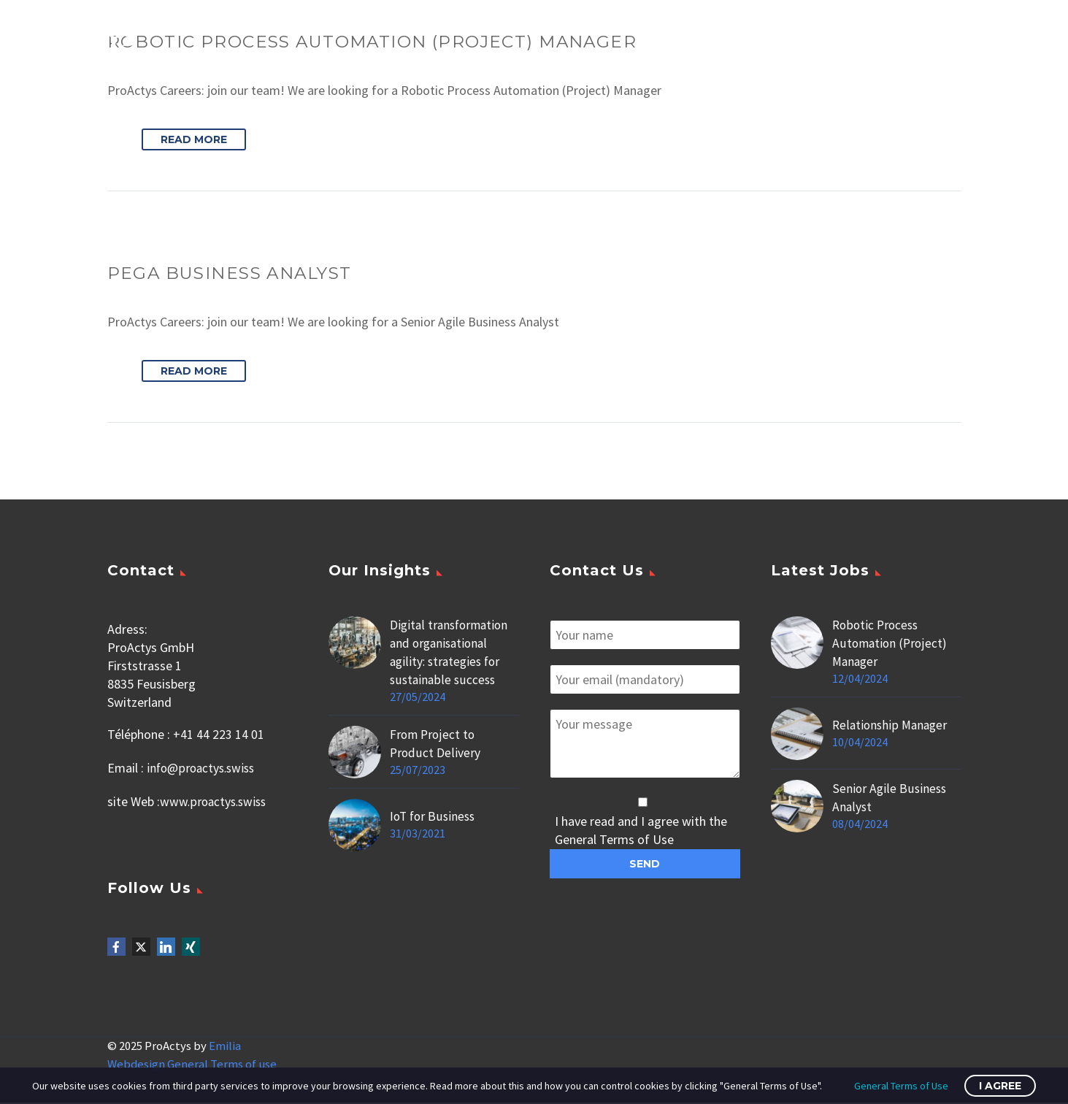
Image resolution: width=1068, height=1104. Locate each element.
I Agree (1000, 1085)
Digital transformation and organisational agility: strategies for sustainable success (451, 653)
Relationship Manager (891, 726)
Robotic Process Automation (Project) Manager (890, 644)
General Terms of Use (901, 1085)
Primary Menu (1028, 36)
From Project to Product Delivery (435, 744)
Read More (194, 140)
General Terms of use (222, 1065)
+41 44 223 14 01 (218, 735)
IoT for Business (434, 817)
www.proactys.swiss (215, 800)
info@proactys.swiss (203, 767)
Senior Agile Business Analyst (890, 798)
